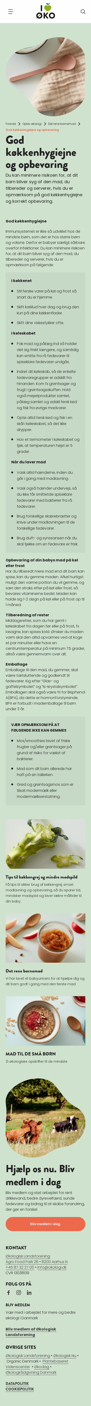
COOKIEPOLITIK (20, 1389)
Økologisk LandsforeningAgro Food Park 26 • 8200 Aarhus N (37, 1258)
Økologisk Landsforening (28, 1355)
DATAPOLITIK (17, 1383)
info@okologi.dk (51, 1267)
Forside (11, 124)
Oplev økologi (32, 124)
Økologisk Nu (64, 1355)
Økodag (41, 1367)
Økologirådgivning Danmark (31, 1372)
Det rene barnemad (62, 124)
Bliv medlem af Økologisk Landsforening (31, 1331)
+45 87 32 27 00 (20, 1267)
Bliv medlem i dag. (45, 1224)
